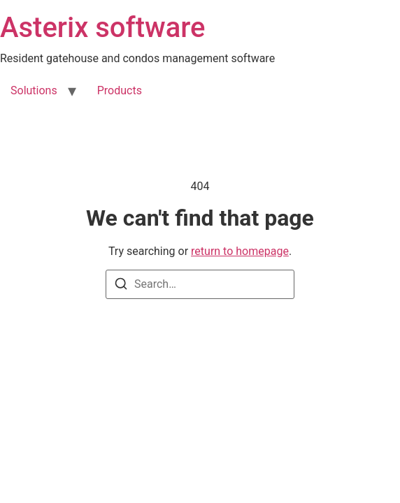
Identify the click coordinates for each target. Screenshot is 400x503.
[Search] (121, 286)
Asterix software (102, 27)
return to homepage (240, 251)
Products (119, 90)
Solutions (33, 90)
